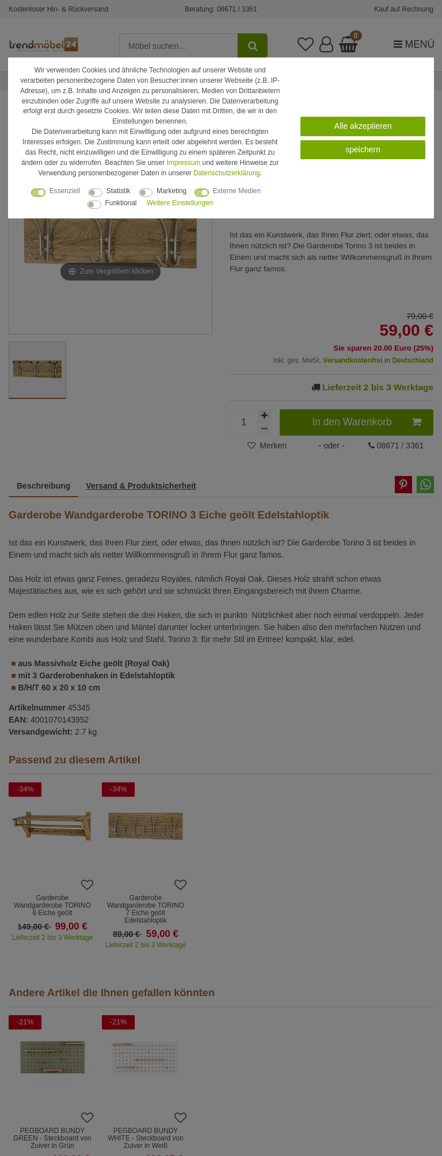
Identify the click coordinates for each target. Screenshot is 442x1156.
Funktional (121, 203)
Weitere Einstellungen (180, 203)
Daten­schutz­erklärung (226, 173)
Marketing (171, 191)
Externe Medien (237, 191)
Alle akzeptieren (363, 125)
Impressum (183, 163)
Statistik (118, 191)
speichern (362, 149)
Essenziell (65, 191)
